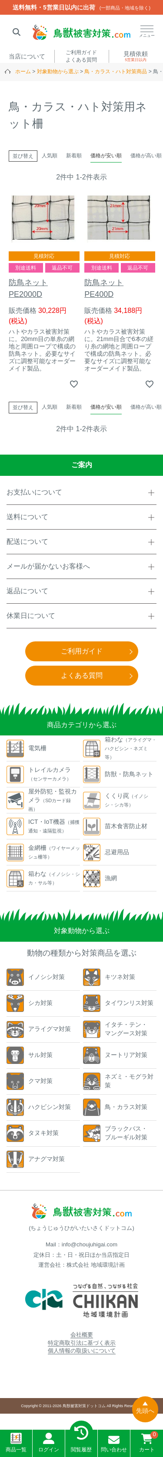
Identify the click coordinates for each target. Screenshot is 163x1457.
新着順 (74, 156)
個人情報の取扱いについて (82, 1350)
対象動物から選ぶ (58, 71)
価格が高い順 (146, 156)
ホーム (23, 71)
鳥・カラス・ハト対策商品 (115, 71)
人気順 (49, 156)
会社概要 (81, 1334)
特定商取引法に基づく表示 (82, 1343)
